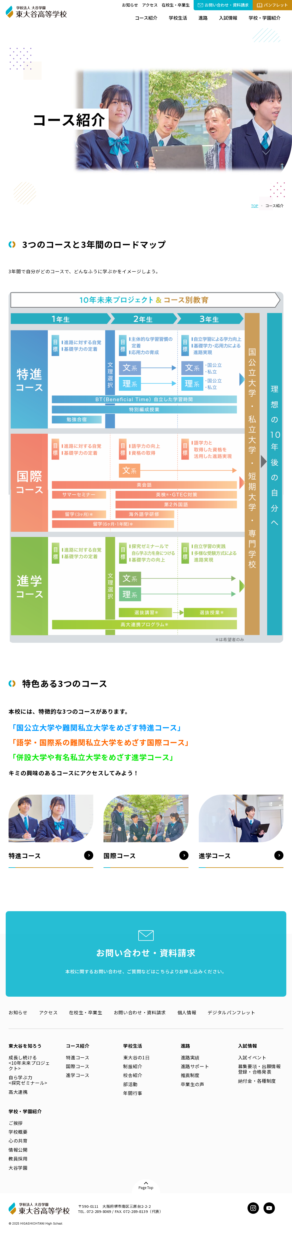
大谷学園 (18, 1167)
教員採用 (18, 1158)
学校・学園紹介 (265, 17)
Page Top (146, 1187)
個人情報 (186, 1012)
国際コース (77, 1066)
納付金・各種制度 (257, 1080)
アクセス (150, 5)
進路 (203, 17)
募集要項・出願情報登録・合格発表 (259, 1069)
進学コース (77, 1075)
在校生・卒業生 (176, 5)
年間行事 (132, 1093)
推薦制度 (190, 1075)
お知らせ (130, 5)
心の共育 (18, 1140)
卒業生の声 (192, 1084)
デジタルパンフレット (231, 1012)
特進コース (77, 1057)
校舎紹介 (132, 1075)
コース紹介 (146, 17)
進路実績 (190, 1057)
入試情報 (228, 17)
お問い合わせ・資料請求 (140, 1012)
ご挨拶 (16, 1122)
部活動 (130, 1084)
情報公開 (18, 1149)
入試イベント (252, 1057)
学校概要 (18, 1131)
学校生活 (178, 17)
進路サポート (195, 1066)
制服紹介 (132, 1066)
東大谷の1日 (136, 1057)
